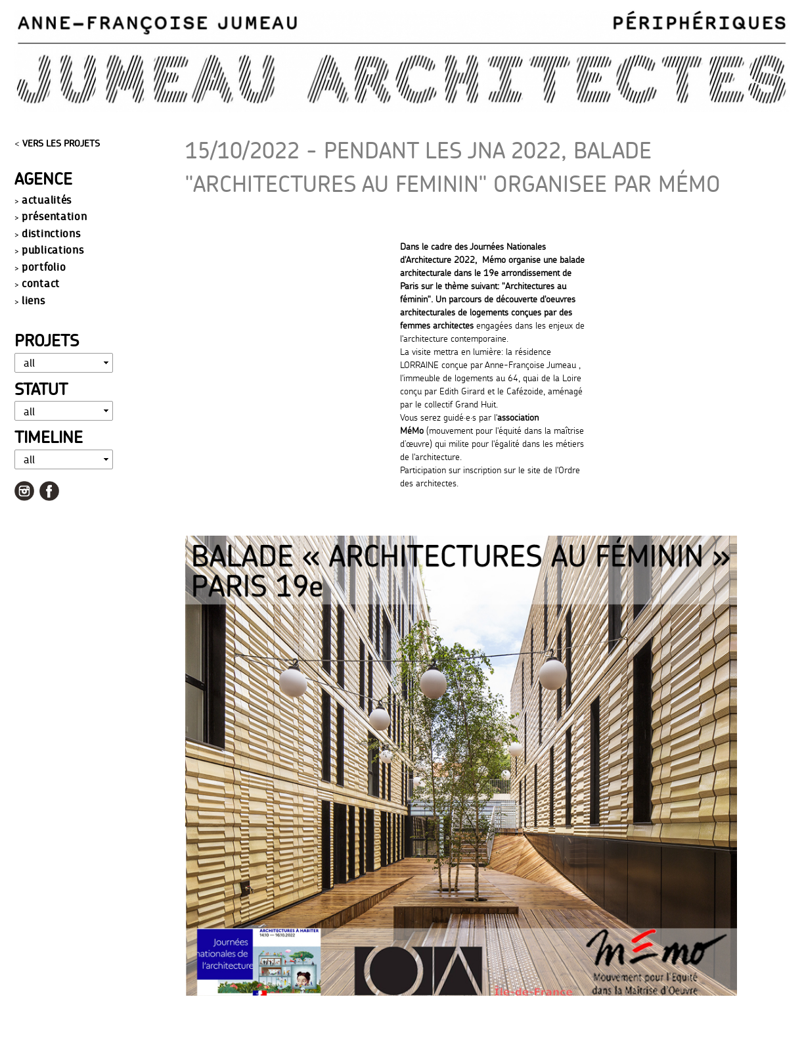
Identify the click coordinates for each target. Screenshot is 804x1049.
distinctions (51, 233)
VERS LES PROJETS (61, 143)
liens (33, 300)
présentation (54, 215)
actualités (47, 199)
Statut (41, 389)
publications (52, 249)
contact (41, 283)
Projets (46, 340)
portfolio (44, 266)
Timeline (48, 437)
